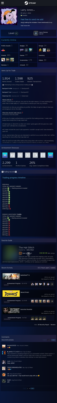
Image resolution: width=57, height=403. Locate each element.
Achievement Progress (13, 283)
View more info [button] (25, 25)
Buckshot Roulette (26, 309)
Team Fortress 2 (27, 253)
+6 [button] (52, 301)
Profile (19, 214)
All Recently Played (43, 324)
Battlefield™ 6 (25, 275)
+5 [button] (52, 284)
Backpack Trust (7, 92)
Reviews (53, 324)
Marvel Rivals (24, 292)
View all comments (8, 340)
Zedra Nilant (30, 250)
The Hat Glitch (26, 247)
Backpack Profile (7, 88)
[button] (13, 33)
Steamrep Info (6, 96)
